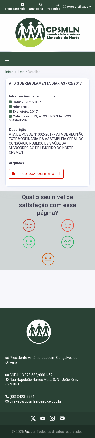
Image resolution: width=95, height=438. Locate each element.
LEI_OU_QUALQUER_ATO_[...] (36, 174)
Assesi (30, 432)
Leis (20, 72)
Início (9, 72)
